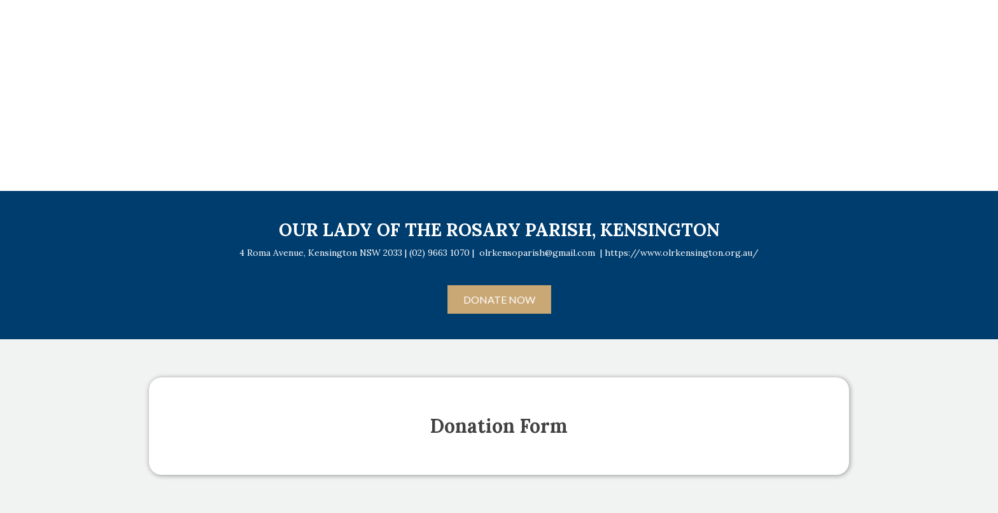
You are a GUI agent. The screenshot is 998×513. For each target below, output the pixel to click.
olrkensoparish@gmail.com (537, 252)
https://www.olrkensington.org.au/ (682, 252)
